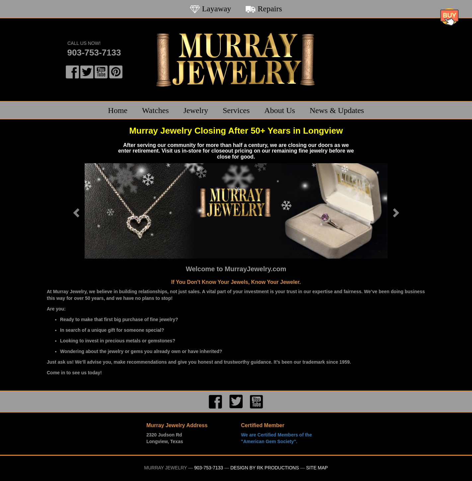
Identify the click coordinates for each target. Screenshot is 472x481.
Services (236, 110)
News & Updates (337, 110)
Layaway (210, 8)
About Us (279, 110)
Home (117, 110)
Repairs (264, 8)
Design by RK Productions (264, 467)
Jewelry (195, 110)
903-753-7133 (94, 53)
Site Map (317, 467)
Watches (155, 110)
